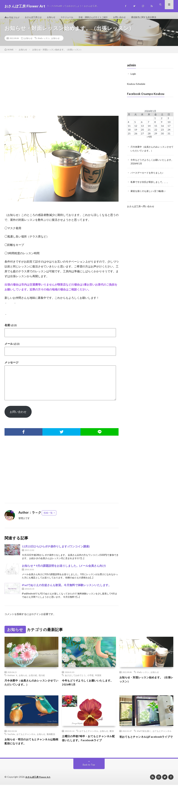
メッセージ (11, 372)
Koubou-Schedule (137, 93)
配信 (112, 742)
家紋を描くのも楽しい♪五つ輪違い (149, 200)
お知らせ (57, 17)
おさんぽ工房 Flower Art (39, 791)
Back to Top (88, 778)
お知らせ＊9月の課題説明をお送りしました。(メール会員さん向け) (64, 575)
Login (133, 84)
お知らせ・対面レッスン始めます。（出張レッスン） (145, 690)
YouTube (11, 746)
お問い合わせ (134, 17)
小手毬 (90, 685)
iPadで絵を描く (144, 742)
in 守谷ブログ (13, 17)
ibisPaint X (12, 685)
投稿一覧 (48, 522)
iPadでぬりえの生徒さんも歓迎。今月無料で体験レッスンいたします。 (66, 595)
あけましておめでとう (75, 685)
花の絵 (42, 685)
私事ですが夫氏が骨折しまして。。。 (151, 191)
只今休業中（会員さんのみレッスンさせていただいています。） (30, 693)
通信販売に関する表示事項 (22, 23)
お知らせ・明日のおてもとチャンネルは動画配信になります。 (30, 753)
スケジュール (74, 17)
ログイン (36, 624)
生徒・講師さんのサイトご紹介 (104, 17)
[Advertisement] (62, 98)
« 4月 (149, 146)
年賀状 (98, 685)
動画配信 (51, 746)
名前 (11, 335)
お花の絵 (33, 685)
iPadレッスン (44, 48)
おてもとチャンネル (26, 746)
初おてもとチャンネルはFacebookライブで (146, 750)
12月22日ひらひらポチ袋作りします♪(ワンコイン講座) (56, 556)
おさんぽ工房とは (37, 17)
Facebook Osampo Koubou (147, 103)
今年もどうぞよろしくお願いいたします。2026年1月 (87, 693)
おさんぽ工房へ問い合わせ (141, 215)
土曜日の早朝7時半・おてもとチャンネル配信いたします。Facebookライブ (88, 752)
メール (12, 353)
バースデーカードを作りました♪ (148, 182)
